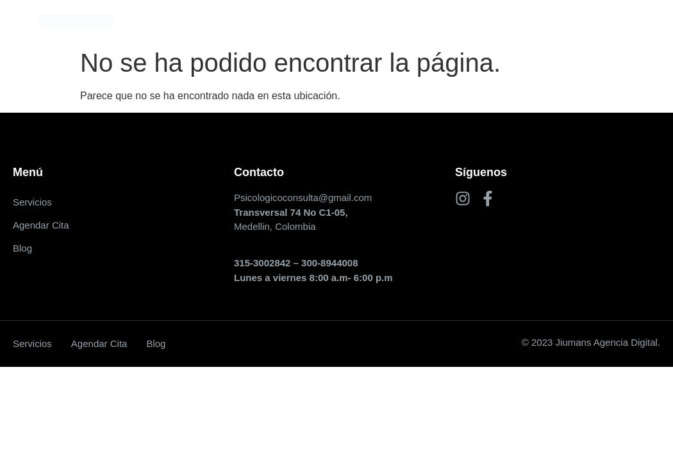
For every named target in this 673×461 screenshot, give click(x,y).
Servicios (263, 20)
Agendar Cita (340, 20)
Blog (406, 20)
